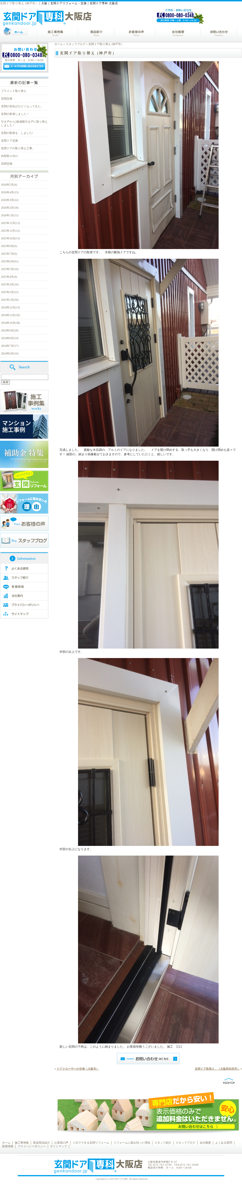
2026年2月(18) (9, 207)
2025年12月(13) (10, 223)
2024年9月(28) (9, 330)
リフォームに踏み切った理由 (132, 1142)
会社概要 (205, 1142)
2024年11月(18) (10, 315)
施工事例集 (22, 1142)
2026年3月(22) (9, 200)
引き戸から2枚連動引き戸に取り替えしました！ (24, 123)
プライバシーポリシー (32, 1146)
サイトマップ (58, 1146)
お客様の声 (61, 1142)
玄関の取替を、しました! (17, 133)
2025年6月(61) (9, 261)
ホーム (58, 44)
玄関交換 (6, 98)
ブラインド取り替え (13, 91)
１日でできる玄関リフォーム (91, 1142)
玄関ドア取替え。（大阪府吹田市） (217, 1068)
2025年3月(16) (9, 284)
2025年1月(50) (9, 299)
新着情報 (7, 1146)
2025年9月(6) (9, 246)
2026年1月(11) (9, 215)
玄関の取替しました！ (15, 114)
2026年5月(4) (9, 184)
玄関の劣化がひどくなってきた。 (22, 106)
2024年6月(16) (9, 353)
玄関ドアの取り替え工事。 (18, 148)
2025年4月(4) (9, 276)
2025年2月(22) (9, 292)
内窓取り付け (9, 156)
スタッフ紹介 (162, 1142)
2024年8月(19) (9, 338)
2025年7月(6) (9, 253)
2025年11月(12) (10, 230)
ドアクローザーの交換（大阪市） (78, 1068)
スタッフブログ (76, 44)
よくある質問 (223, 1142)
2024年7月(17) (9, 345)
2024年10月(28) (10, 322)
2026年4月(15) (9, 192)
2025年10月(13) (10, 238)
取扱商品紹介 (41, 1142)
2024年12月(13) (10, 307)
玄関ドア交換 (9, 140)
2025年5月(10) (9, 269)
